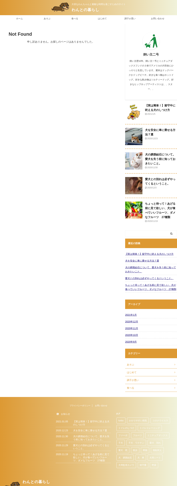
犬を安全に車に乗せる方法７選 (142, 260)
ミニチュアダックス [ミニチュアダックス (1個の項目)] (157, 435)
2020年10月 (131, 335)
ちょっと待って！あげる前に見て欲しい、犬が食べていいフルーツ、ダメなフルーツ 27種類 (150, 287)
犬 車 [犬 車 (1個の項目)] (140, 457)
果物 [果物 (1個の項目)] (145, 450)
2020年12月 (131, 321)
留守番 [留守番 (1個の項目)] (143, 465)
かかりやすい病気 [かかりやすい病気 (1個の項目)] (138, 420)
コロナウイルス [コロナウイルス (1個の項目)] (160, 420)
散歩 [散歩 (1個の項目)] (135, 450)
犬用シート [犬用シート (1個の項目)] (155, 457)
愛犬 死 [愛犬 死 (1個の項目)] (122, 450)
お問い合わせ (157, 18)
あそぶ (47, 18)
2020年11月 (131, 328)
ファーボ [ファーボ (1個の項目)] (122, 435)
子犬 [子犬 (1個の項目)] (120, 442)
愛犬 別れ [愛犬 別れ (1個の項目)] (155, 442)
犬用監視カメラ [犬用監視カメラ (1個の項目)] (126, 465)
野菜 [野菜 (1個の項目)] (154, 465)
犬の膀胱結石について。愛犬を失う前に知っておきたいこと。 (160, 159)
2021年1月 (131, 314)
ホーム (19, 18)
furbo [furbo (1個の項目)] (121, 420)
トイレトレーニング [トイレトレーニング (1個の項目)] (150, 428)
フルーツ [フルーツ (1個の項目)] (137, 435)
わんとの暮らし (85, 10)
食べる (74, 18)
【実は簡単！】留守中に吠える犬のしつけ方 (149, 254)
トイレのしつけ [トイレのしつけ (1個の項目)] (126, 428)
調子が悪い (130, 18)
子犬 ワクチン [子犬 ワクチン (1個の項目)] (136, 442)
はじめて (102, 18)
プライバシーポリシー (80, 405)
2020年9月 (131, 341)
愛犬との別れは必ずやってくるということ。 (149, 278)
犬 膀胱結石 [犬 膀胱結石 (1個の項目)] (125, 457)
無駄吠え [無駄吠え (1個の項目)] (157, 450)
